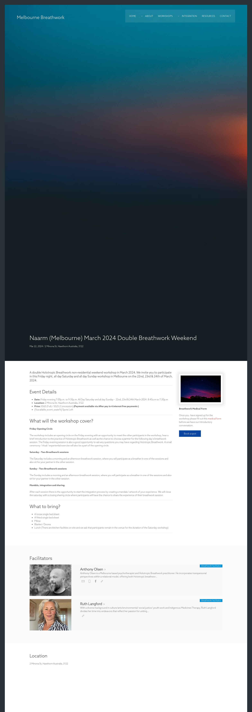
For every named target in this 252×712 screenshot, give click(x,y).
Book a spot (190, 433)
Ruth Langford (92, 604)
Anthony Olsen (93, 569)
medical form (214, 418)
